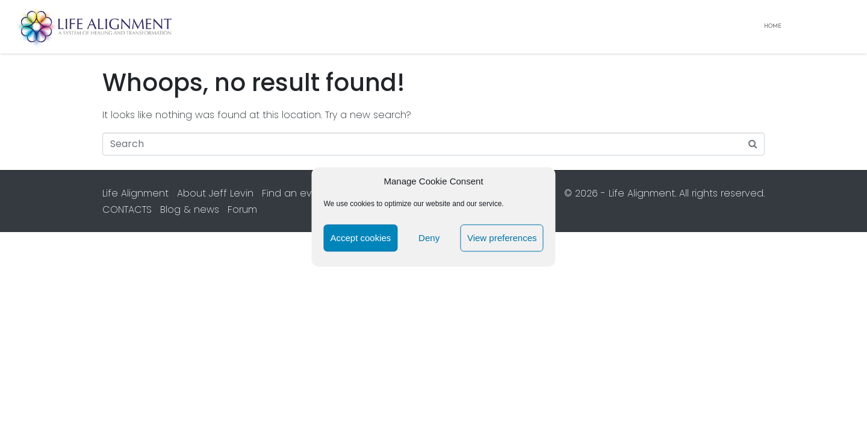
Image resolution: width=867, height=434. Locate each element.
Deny (429, 238)
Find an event (295, 193)
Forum (242, 209)
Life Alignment (135, 193)
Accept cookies (360, 238)
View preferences (502, 238)
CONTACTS (127, 209)
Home (773, 26)
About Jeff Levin (215, 193)
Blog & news (189, 209)
